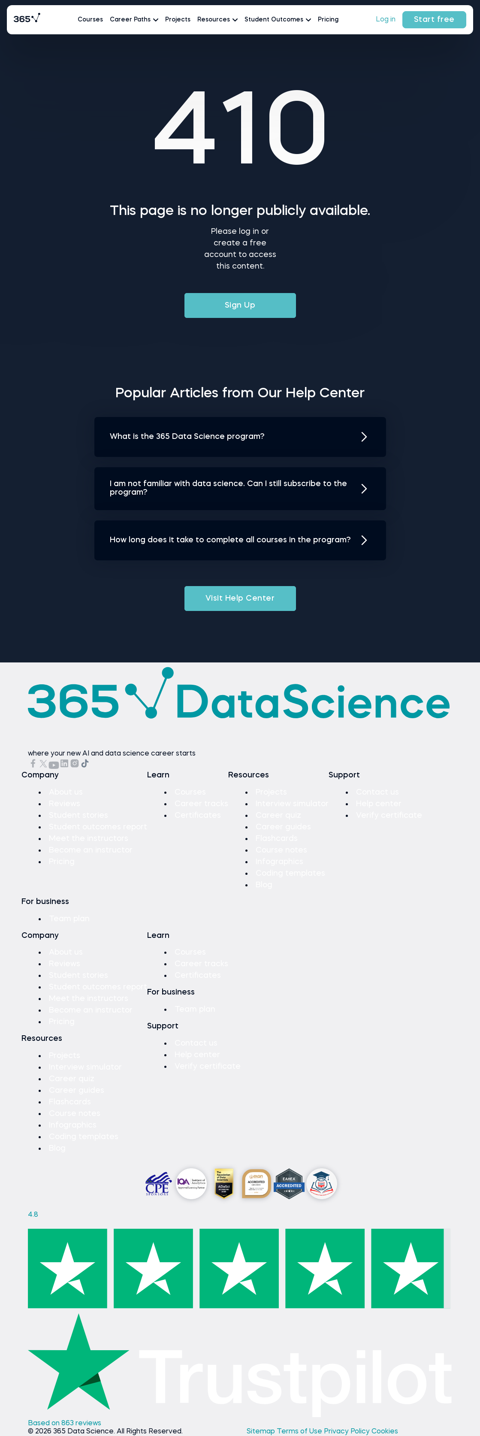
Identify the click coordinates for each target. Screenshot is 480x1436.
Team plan (69, 919)
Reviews (64, 804)
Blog (264, 885)
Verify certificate (389, 815)
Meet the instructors (88, 839)
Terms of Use (300, 1431)
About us (66, 792)
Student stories (78, 815)
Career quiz (278, 815)
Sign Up (240, 305)
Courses (90, 20)
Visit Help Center (240, 598)
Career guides (283, 827)
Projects (177, 20)
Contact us (377, 792)
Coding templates (290, 873)
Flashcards (277, 839)
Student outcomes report (98, 827)
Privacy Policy (347, 1431)
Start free (434, 20)
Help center (379, 804)
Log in (385, 19)
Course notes (281, 850)
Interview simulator (292, 804)
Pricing (328, 20)
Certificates (198, 815)
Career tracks (201, 804)
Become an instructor (91, 850)
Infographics (279, 862)
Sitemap (262, 1431)
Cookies (384, 1431)
